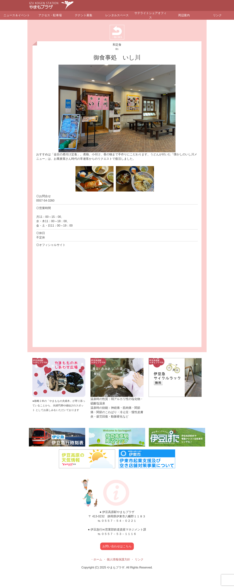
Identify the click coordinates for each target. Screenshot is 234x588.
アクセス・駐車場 (50, 15)
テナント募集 (83, 15)
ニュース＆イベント (16, 15)
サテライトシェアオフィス (150, 15)
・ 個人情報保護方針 (116, 559)
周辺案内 (184, 15)
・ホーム (96, 559)
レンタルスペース (117, 15)
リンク (217, 15)
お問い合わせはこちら (117, 546)
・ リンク (137, 559)
